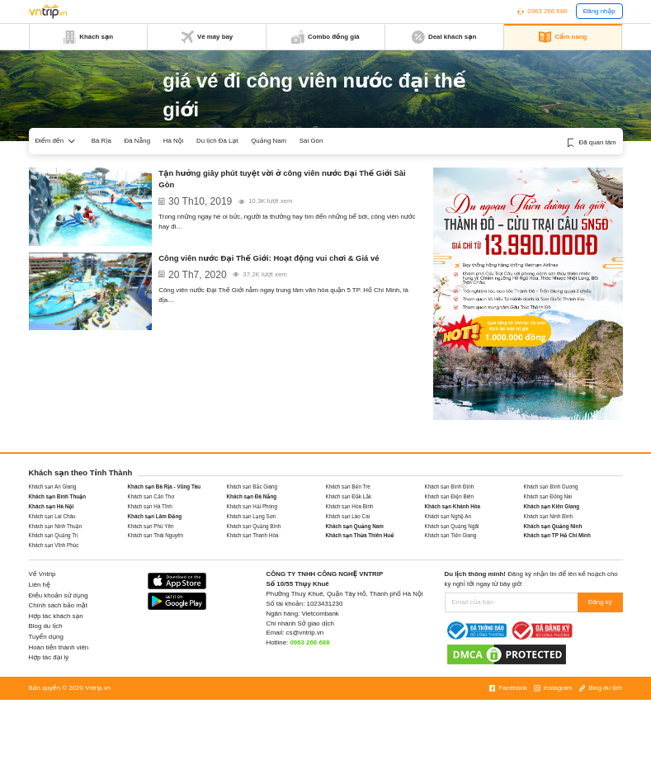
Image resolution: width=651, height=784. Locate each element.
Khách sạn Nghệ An (448, 516)
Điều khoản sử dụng (58, 595)
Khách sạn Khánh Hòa (453, 506)
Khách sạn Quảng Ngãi (452, 526)
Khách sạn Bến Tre (348, 486)
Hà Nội (173, 140)
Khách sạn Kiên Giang (552, 506)
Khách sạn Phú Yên (151, 526)
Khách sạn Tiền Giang (451, 535)
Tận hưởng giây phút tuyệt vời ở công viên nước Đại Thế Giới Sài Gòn (281, 178)
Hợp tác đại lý (49, 657)
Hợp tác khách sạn (56, 616)
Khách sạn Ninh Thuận (56, 526)
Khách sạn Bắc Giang (252, 486)
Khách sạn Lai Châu (52, 516)
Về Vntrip (42, 574)
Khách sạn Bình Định (449, 486)
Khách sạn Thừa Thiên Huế (360, 535)
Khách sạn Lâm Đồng (155, 516)
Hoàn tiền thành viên (59, 647)
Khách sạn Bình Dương (551, 486)
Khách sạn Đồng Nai (548, 496)
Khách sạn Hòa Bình (350, 506)
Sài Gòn (311, 140)
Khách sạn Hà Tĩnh (150, 506)
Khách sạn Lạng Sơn (251, 516)
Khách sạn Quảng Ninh (553, 526)
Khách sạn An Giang (53, 486)
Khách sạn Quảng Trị (53, 535)
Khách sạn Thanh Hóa (253, 535)
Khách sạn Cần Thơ (151, 496)
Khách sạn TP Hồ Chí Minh (557, 535)
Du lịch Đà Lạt (217, 140)
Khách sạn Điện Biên (449, 496)
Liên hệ (39, 584)
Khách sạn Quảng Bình (254, 526)
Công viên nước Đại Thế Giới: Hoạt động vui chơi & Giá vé (268, 257)
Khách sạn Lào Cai (348, 516)
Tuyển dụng (46, 636)
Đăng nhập (599, 11)
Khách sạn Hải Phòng (252, 506)
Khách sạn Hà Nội (51, 506)
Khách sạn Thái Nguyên (155, 535)
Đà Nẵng (138, 140)
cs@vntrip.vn (305, 632)
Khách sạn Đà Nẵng (252, 496)
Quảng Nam (268, 140)
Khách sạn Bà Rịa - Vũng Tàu (164, 486)
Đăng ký (600, 602)
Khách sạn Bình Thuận (58, 496)
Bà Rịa (101, 140)
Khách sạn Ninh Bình (548, 516)
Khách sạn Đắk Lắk (349, 496)
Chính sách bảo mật (58, 605)
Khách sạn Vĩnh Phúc (54, 545)
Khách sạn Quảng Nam (355, 526)
